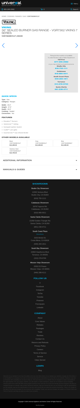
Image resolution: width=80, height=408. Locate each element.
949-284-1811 (61, 79)
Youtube (40, 297)
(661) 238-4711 (40, 227)
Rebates (40, 325)
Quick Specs (9, 96)
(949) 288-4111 (40, 273)
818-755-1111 (61, 68)
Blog (40, 370)
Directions (40, 234)
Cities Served (40, 360)
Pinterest (39, 301)
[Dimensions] (40, 107)
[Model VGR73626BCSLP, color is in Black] (14, 143)
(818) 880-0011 (40, 213)
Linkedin (40, 308)
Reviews (40, 335)
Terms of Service (40, 353)
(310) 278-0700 (40, 258)
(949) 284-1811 (40, 244)
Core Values (40, 321)
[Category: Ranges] (40, 101)
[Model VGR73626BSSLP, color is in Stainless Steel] (14, 151)
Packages (40, 328)
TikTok (40, 294)
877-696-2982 (61, 62)
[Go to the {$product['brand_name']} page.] (9, 22)
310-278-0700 (61, 84)
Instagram (40, 290)
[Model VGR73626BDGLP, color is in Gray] (40, 143)
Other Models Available (16, 137)
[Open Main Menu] (74, 3)
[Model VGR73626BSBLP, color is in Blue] (65, 143)
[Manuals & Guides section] (40, 169)
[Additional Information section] (40, 160)
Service (40, 357)
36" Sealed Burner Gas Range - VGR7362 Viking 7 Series (39, 31)
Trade (40, 332)
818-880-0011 (61, 74)
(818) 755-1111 (40, 198)
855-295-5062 (20, 383)
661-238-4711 (61, 89)
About (40, 318)
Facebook (40, 286)
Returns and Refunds (40, 343)
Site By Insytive (40, 405)
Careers (40, 350)
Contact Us (40, 339)
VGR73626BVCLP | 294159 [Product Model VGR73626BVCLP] (12, 36)
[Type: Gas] (40, 99)
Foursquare (40, 304)
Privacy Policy (40, 346)
